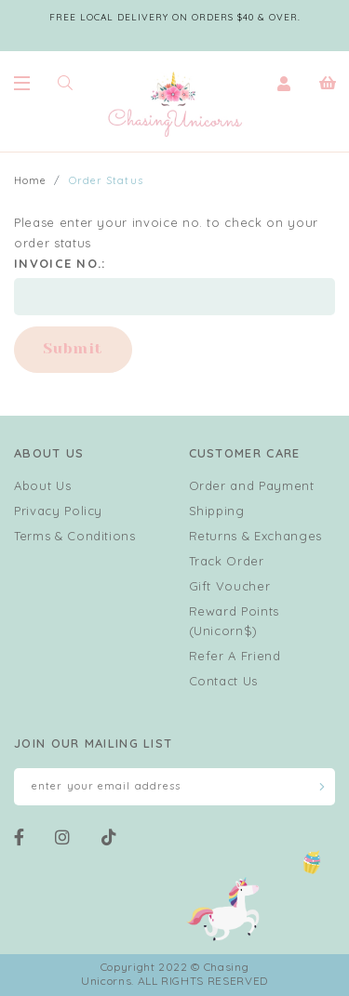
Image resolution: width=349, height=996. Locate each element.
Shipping (217, 510)
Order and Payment (252, 485)
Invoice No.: (60, 263)
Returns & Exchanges (255, 535)
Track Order (226, 560)
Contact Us (224, 680)
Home (30, 180)
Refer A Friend (235, 655)
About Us (42, 485)
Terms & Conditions (75, 535)
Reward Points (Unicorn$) (234, 621)
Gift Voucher (230, 585)
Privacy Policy (58, 510)
